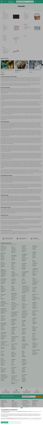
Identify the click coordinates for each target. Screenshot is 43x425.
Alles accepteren (4, 422)
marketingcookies (32, 418)
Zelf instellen (12, 422)
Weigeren (18, 422)
